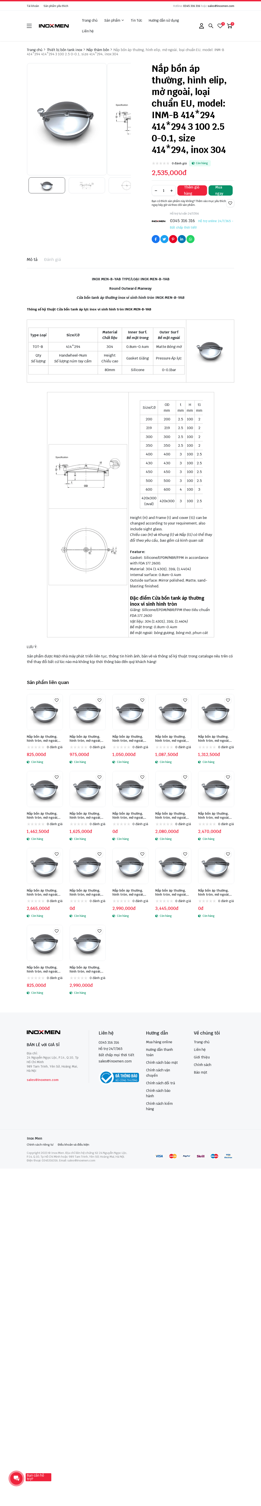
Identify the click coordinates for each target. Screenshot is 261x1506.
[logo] (54, 26)
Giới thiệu (202, 1057)
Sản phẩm (114, 20)
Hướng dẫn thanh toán (159, 1052)
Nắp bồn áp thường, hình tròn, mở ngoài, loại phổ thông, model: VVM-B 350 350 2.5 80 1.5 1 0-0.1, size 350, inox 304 (129, 739)
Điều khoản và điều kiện (73, 1145)
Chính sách (202, 1065)
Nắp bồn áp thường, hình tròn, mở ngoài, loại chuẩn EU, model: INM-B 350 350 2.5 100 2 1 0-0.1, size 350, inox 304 (215, 816)
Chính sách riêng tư (40, 1145)
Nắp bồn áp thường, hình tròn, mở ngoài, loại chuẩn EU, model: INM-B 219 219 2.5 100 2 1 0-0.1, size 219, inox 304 (130, 816)
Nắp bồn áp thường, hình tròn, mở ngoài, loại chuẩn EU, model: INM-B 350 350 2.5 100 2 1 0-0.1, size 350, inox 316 (87, 969)
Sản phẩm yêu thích (56, 6)
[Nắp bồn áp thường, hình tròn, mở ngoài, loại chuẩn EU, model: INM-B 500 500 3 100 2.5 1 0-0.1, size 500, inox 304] (173, 866)
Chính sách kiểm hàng (159, 1106)
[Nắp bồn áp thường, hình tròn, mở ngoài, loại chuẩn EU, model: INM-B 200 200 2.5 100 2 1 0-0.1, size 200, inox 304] (88, 789)
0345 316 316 (191, 6)
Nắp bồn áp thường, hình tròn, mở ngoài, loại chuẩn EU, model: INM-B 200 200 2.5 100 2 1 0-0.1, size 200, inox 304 (87, 816)
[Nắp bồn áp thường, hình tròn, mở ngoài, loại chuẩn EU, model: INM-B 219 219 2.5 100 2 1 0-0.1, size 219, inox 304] (130, 789)
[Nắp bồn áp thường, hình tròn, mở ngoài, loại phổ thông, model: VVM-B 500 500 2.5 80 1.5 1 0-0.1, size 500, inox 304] (45, 789)
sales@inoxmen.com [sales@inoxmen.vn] (115, 1061)
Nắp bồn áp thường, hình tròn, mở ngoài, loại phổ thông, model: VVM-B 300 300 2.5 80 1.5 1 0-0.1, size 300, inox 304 (87, 739)
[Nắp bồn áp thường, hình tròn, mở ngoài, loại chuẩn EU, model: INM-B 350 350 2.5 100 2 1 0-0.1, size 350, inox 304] (216, 789)
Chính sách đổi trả (160, 1083)
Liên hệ (88, 31)
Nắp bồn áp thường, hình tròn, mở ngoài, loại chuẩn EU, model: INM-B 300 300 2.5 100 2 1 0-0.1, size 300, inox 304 (173, 816)
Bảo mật (200, 1072)
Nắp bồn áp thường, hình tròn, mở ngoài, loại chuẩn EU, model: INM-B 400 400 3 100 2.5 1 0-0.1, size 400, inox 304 (43, 892)
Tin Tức (136, 20)
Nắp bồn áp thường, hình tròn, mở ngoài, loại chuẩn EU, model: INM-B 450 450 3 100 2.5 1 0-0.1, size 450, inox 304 (129, 892)
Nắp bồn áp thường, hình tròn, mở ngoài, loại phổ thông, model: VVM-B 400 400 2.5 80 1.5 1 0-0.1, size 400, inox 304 (172, 739)
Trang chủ (89, 20)
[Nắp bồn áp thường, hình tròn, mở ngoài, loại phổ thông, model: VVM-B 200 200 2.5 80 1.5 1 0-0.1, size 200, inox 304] (45, 943)
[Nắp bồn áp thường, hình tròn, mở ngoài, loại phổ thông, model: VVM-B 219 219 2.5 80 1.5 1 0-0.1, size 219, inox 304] (45, 712)
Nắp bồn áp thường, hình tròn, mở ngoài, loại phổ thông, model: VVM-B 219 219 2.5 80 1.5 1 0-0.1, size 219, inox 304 (44, 739)
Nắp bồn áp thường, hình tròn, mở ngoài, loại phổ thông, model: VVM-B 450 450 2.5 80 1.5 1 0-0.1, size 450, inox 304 (215, 739)
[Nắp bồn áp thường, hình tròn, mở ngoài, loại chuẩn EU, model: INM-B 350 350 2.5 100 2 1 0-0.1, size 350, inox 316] (88, 943)
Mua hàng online (159, 1042)
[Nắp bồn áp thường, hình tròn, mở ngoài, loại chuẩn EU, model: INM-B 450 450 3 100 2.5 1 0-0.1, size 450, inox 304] (130, 866)
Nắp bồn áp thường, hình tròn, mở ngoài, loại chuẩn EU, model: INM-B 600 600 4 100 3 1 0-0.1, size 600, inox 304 (216, 892)
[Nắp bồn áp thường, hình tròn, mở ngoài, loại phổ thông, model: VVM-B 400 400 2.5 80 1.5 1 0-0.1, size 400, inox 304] (173, 712)
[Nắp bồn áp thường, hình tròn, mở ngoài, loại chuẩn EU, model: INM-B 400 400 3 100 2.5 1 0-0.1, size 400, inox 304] (45, 866)
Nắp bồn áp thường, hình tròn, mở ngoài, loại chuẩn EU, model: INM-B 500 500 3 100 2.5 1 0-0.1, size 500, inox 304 (172, 892)
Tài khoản (33, 6)
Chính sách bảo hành (158, 1093)
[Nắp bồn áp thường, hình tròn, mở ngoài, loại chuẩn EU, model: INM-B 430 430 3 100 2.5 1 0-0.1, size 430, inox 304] (88, 866)
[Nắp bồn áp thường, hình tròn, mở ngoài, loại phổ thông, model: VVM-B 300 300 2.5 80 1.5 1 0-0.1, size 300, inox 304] (88, 712)
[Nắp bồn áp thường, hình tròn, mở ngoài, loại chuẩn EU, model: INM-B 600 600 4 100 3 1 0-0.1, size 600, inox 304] (216, 866)
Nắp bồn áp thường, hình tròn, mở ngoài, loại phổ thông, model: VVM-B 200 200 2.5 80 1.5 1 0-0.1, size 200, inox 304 (44, 969)
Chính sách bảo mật (162, 1062)
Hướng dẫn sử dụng (164, 20)
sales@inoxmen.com (221, 6)
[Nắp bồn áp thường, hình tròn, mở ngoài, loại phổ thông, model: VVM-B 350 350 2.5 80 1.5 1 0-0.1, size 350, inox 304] (130, 712)
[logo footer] (53, 1032)
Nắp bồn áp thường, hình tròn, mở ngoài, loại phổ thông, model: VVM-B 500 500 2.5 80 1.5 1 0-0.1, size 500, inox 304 (44, 816)
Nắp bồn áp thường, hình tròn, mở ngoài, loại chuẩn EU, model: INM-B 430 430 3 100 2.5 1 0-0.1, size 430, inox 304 (86, 892)
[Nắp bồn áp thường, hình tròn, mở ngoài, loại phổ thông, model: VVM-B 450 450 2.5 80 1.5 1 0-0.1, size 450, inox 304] (216, 712)
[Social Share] (156, 239)
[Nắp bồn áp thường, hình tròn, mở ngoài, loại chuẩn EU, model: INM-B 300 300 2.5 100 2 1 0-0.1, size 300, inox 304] (173, 789)
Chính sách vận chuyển (158, 1073)
